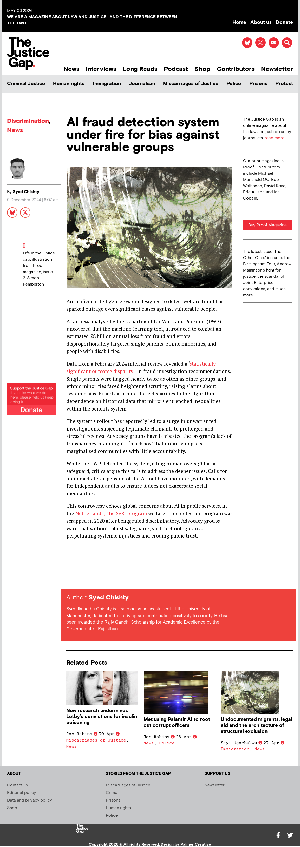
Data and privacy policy (29, 800)
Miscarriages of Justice (190, 84)
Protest (284, 84)
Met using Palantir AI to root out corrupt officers (177, 722)
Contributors (236, 69)
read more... (276, 138)
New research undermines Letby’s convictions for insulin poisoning (101, 716)
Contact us (17, 785)
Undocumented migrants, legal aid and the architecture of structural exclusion (256, 725)
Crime (111, 793)
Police (233, 84)
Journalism (142, 84)
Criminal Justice (26, 84)
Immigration (107, 84)
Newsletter (277, 69)
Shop (202, 69)
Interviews (101, 69)
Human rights (68, 84)
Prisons (258, 84)
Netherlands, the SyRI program (111, 513)
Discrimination (28, 121)
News (71, 69)
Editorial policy (21, 793)
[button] (287, 43)
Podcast (176, 69)
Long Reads (140, 69)
